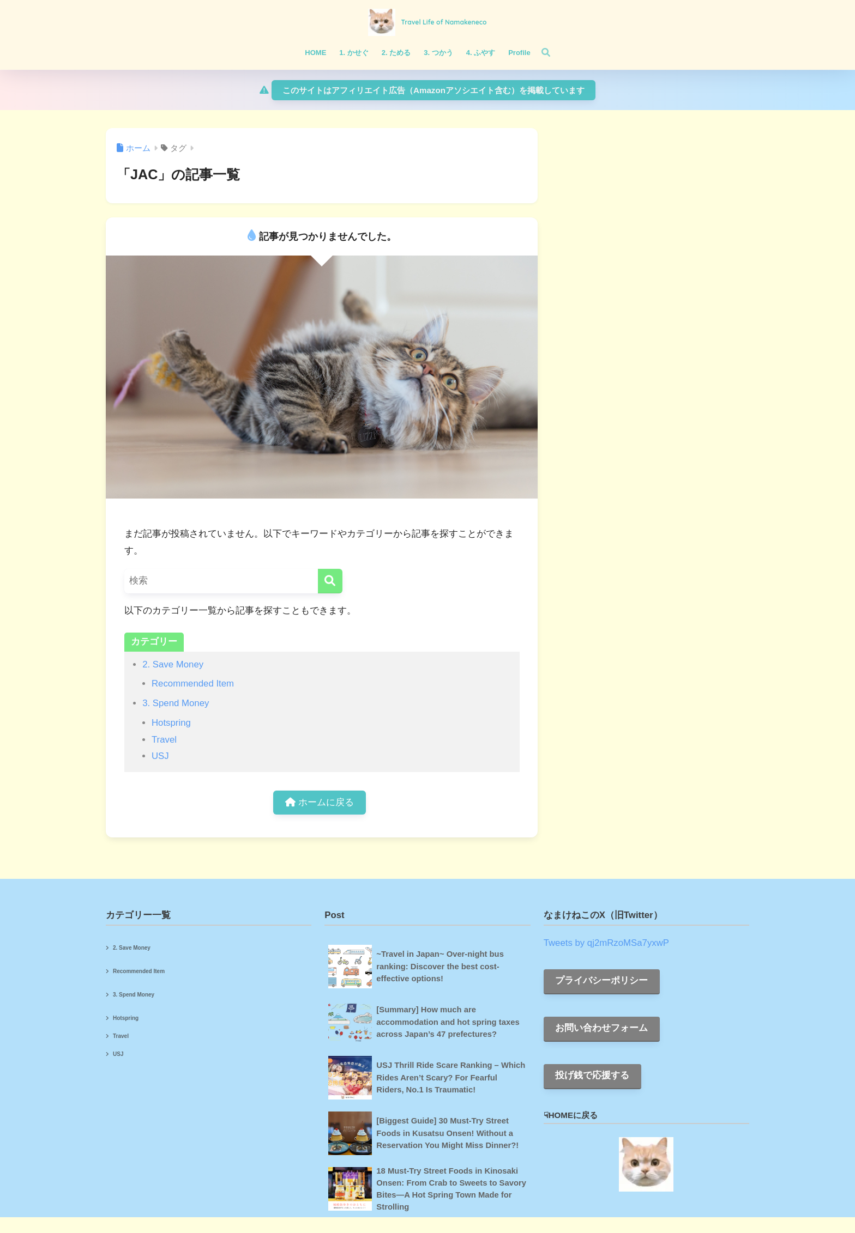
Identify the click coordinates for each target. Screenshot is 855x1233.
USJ (160, 756)
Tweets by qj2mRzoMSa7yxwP (606, 943)
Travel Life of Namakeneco (443, 22)
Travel (164, 739)
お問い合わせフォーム (601, 1028)
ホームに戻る (319, 802)
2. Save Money (172, 664)
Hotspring (171, 723)
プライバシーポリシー (601, 980)
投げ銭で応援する (592, 1075)
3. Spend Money (175, 703)
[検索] (540, 53)
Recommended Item (193, 683)
